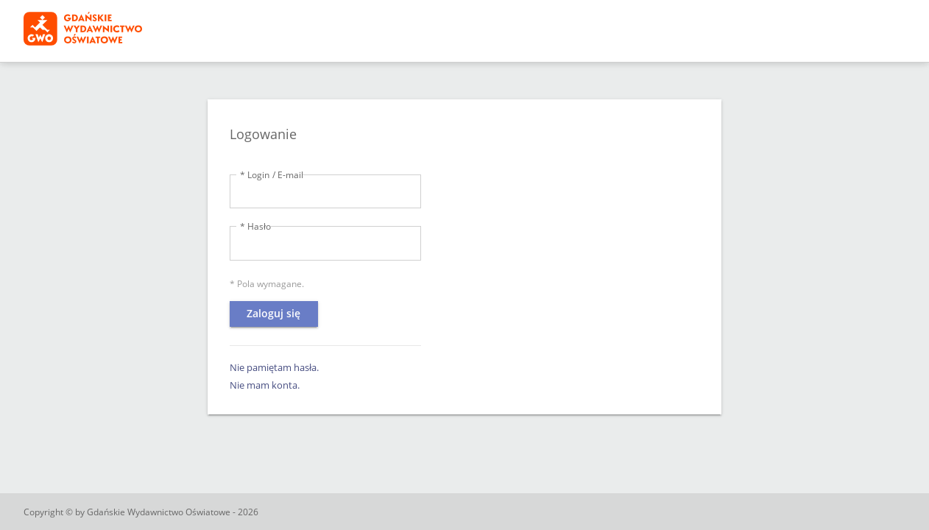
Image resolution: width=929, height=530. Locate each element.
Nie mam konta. (265, 385)
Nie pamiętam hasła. (274, 367)
